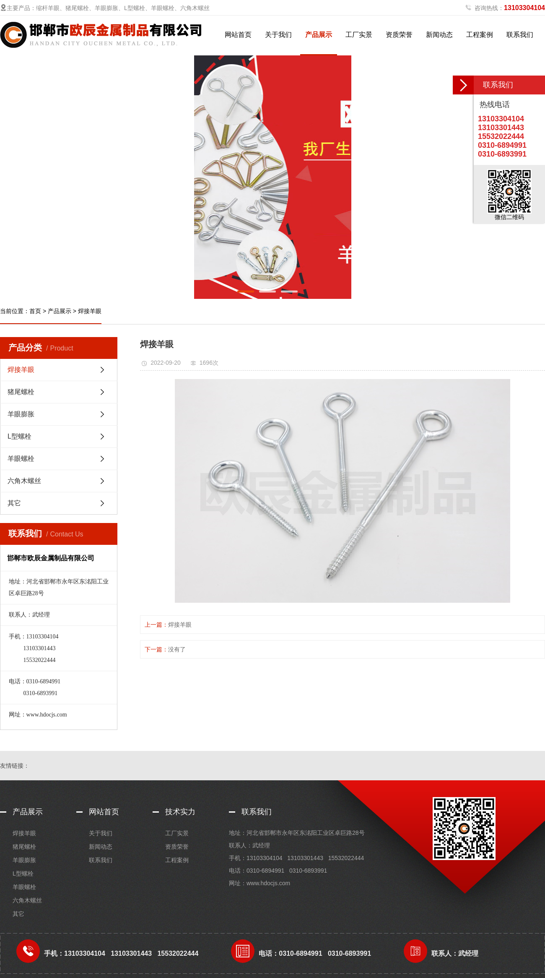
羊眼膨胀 (21, 414)
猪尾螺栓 (21, 391)
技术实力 (180, 812)
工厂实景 (358, 34)
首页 (35, 311)
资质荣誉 (399, 34)
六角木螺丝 (24, 480)
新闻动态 (439, 34)
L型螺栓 (19, 436)
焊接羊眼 (89, 311)
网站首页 (238, 34)
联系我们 (519, 34)
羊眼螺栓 (21, 458)
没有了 (177, 649)
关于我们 (278, 34)
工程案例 (479, 34)
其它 (14, 503)
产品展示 (318, 34)
